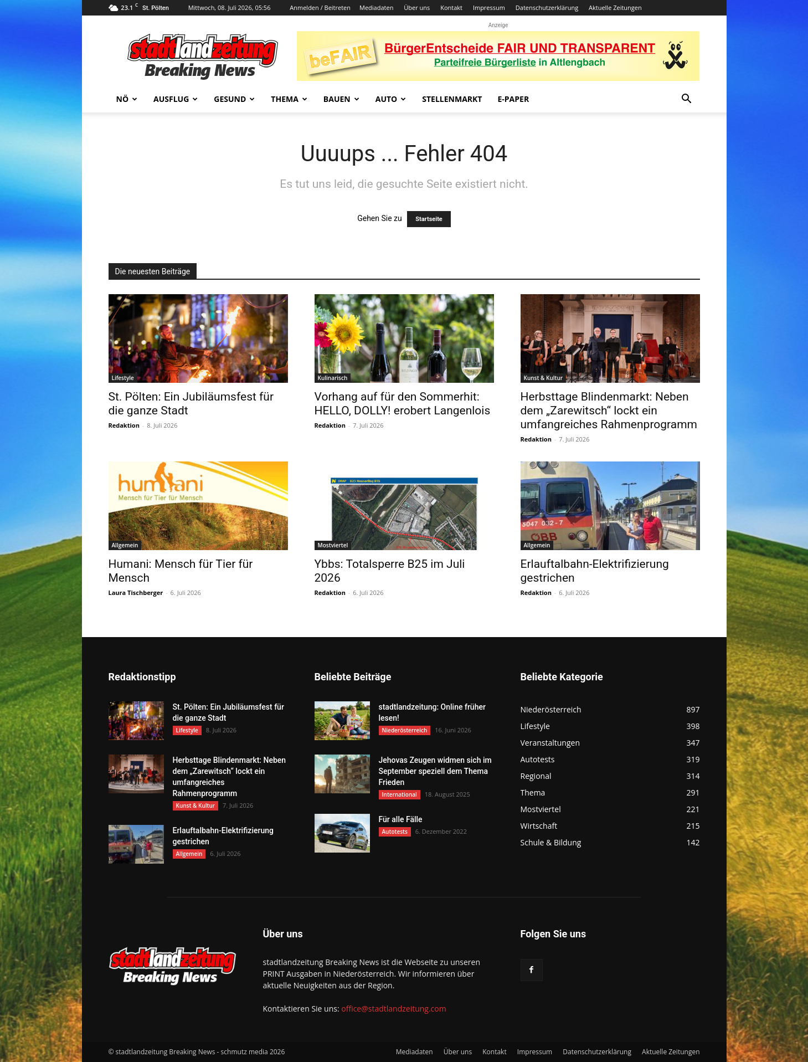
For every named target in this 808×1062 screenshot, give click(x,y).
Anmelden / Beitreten (320, 7)
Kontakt (451, 7)
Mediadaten (376, 7)
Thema (289, 99)
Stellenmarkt (452, 99)
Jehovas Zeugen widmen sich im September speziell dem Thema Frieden (435, 771)
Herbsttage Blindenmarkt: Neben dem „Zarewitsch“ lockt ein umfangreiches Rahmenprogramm (609, 410)
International (399, 794)
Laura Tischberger (136, 592)
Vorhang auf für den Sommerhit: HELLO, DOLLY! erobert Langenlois (403, 403)
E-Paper (513, 99)
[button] (686, 100)
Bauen (341, 99)
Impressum (489, 7)
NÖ (127, 99)
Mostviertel (333, 545)
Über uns (417, 7)
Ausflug (175, 99)
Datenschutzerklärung (547, 7)
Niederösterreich (405, 730)
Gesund (234, 99)
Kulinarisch (333, 378)
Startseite (428, 219)
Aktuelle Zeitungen (615, 7)
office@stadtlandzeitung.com (393, 1008)
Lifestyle (123, 378)
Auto (390, 99)
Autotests (395, 831)
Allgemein (125, 545)
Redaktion (124, 425)
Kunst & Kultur (543, 378)
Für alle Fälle (401, 819)
